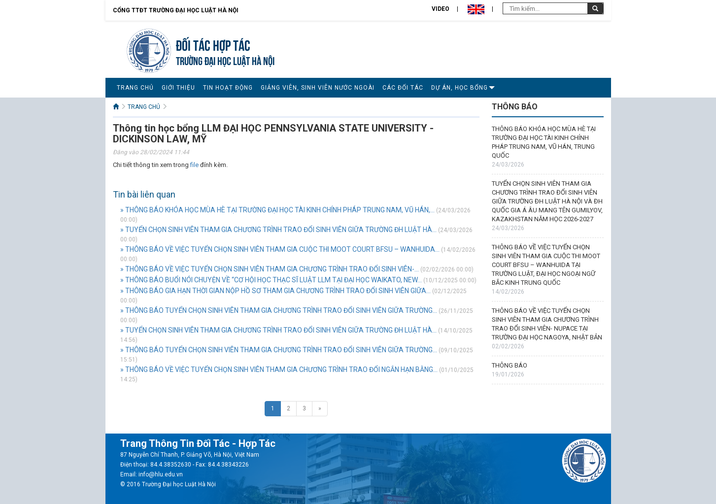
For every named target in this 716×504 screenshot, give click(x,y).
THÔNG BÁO (509, 365)
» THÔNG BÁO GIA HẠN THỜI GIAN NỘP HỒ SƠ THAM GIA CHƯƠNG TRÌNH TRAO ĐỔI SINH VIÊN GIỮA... (275, 291)
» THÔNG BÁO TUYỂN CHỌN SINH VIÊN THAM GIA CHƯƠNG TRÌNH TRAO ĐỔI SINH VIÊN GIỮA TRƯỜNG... (278, 310)
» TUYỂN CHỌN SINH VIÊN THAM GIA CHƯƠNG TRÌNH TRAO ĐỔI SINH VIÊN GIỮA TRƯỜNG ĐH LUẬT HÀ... (278, 230)
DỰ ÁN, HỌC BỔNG (459, 87)
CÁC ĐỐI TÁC (402, 87)
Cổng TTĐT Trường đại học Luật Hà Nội (176, 10)
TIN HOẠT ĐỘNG (228, 87)
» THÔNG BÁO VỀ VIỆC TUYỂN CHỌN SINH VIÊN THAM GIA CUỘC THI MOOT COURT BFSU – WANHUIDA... (280, 249)
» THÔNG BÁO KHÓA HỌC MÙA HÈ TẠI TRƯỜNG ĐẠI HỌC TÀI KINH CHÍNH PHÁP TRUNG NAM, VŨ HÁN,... (277, 210)
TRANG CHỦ (135, 87)
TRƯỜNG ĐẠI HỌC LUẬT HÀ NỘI (225, 60)
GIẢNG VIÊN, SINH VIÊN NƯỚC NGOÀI (318, 87)
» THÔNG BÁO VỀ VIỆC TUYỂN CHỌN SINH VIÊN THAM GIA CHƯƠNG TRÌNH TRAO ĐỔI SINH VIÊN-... (269, 269)
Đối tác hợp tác (213, 44)
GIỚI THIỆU (178, 87)
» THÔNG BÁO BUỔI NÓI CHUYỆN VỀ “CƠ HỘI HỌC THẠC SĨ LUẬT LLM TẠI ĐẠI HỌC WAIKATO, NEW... (271, 280)
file (194, 164)
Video (440, 8)
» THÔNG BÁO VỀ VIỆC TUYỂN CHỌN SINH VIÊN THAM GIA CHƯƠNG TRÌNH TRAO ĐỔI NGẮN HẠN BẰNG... (279, 369)
